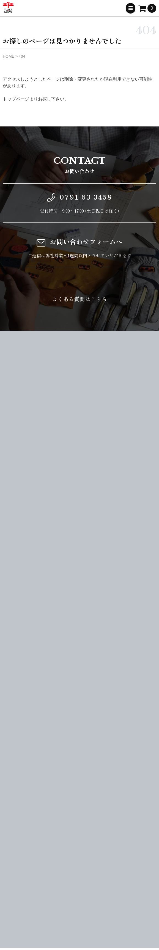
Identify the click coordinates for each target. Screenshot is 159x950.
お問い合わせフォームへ (80, 242)
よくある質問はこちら (79, 299)
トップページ (16, 99)
